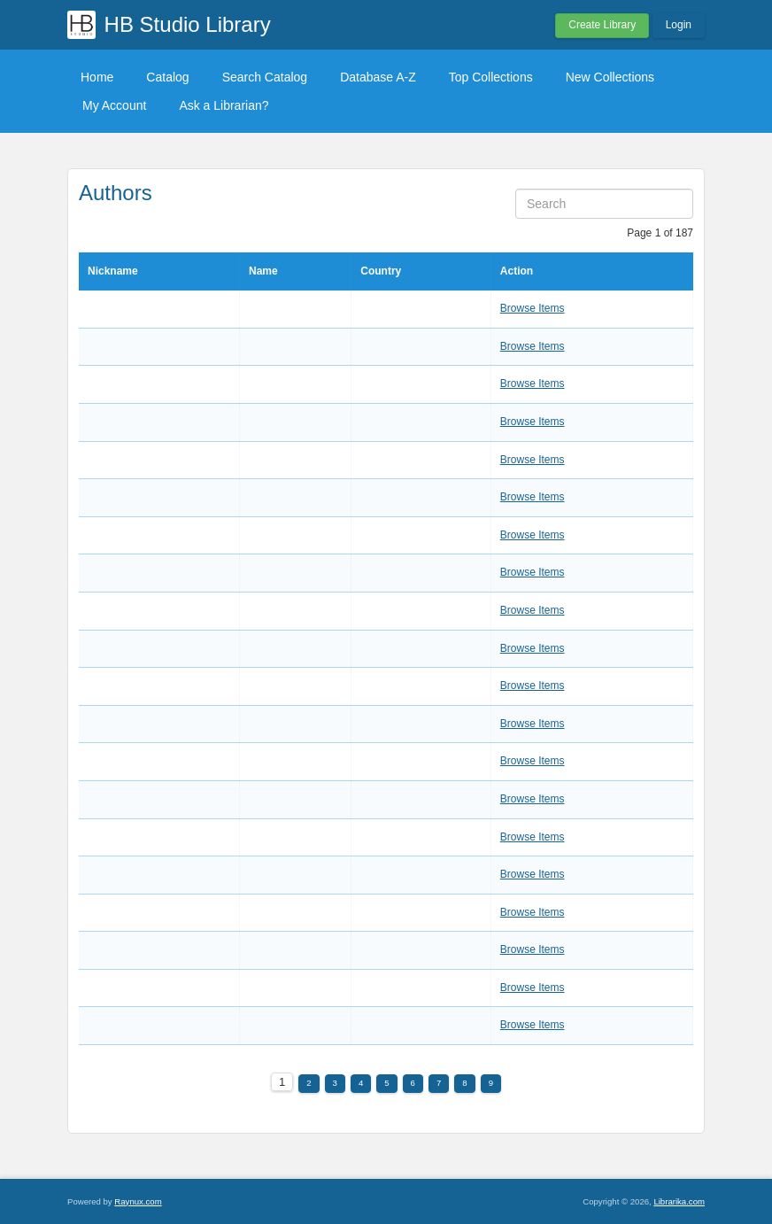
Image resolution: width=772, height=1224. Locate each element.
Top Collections (491, 77)
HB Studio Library (187, 24)
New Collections (610, 77)
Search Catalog (265, 77)
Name (263, 271)
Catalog (167, 77)
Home (97, 77)
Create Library (602, 25)
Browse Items (532, 308)
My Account (114, 105)
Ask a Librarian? (223, 105)
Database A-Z (378, 77)
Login (678, 25)
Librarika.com (679, 1201)
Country (380, 271)
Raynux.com (137, 1201)
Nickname (113, 271)
